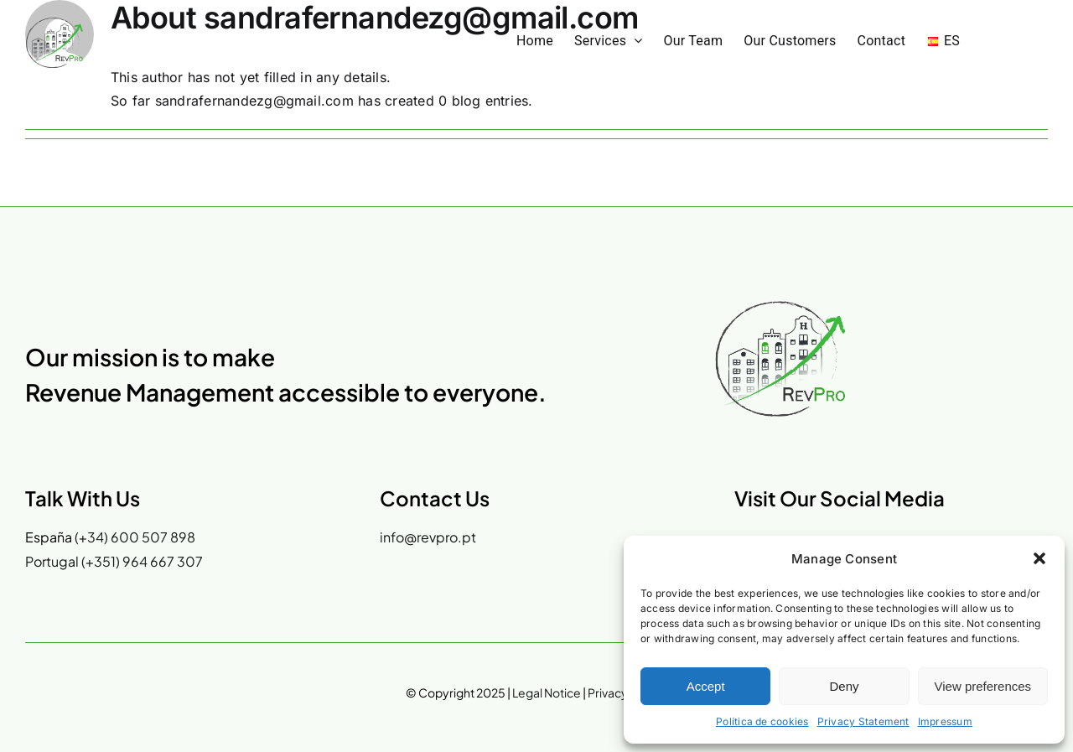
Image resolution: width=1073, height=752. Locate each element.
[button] (1039, 558)
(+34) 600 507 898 (135, 537)
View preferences (983, 686)
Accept (706, 686)
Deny (843, 686)
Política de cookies (762, 721)
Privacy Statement (863, 721)
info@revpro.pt (428, 537)
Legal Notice (546, 692)
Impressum (945, 721)
